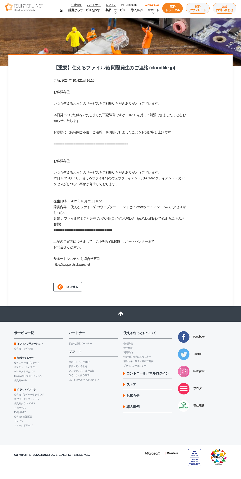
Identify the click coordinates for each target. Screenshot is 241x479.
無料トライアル (172, 8)
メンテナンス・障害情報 (81, 371)
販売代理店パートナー (80, 343)
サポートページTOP (79, 362)
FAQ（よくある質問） (80, 375)
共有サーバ (20, 408)
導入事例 (136, 10)
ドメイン (18, 421)
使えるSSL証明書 (23, 416)
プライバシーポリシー (134, 365)
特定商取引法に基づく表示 (137, 357)
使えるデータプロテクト (26, 363)
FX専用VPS (20, 412)
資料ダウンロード (197, 8)
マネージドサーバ (23, 425)
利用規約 (128, 352)
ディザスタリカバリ (24, 371)
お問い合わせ (224, 10)
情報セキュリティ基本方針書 (138, 361)
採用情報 (128, 348)
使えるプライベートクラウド (29, 394)
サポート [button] (153, 10)
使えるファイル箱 (23, 348)
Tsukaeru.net (40, 454)
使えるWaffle (20, 380)
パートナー (94, 4)
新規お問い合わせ (78, 366)
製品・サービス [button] (115, 10)
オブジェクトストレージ (26, 399)
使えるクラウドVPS (24, 403)
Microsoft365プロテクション (28, 376)
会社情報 (128, 343)
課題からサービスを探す (84, 10)
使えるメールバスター (25, 367)
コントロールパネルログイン (84, 379)
